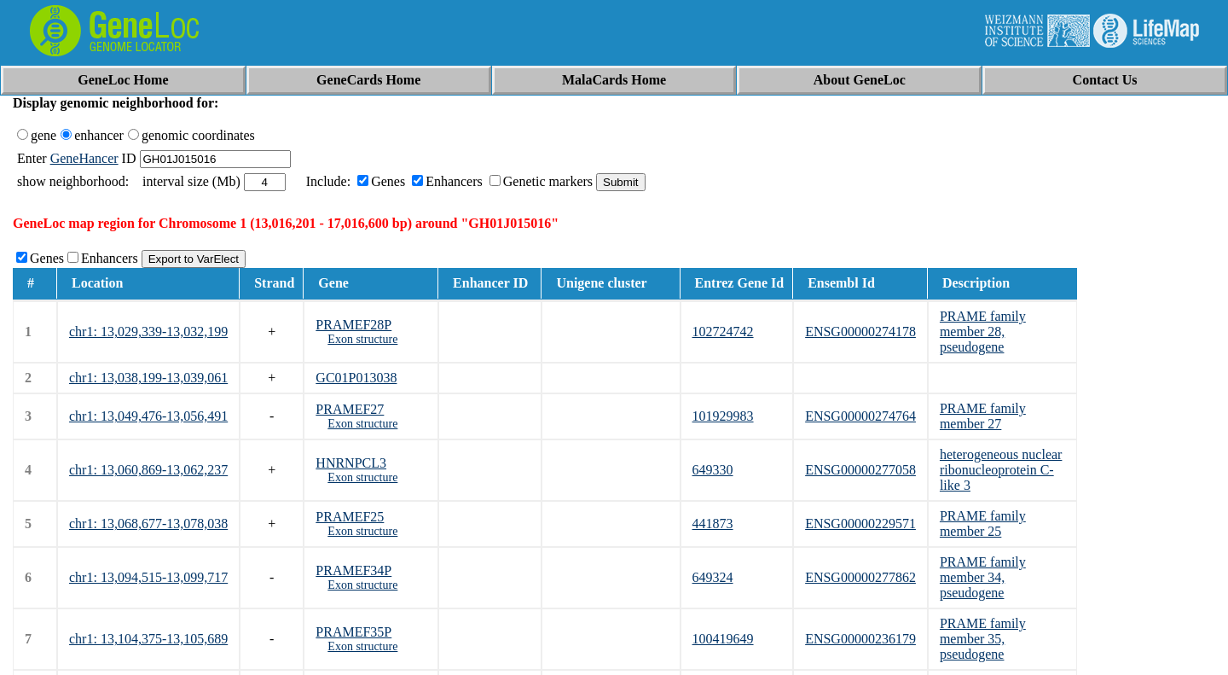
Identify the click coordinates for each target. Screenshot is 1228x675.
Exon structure (362, 339)
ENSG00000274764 (860, 416)
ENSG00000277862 (860, 577)
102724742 (723, 331)
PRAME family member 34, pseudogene (983, 577)
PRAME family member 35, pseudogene (983, 638)
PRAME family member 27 (983, 416)
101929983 (723, 416)
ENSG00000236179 (860, 638)
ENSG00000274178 (860, 331)
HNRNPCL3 (351, 463)
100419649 (723, 638)
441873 (712, 523)
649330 (712, 470)
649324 (712, 577)
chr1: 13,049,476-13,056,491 (148, 416)
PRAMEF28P (353, 324)
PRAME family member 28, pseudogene (983, 331)
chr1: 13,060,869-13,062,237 (148, 470)
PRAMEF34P (353, 570)
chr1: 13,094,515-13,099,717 (148, 577)
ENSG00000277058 (860, 470)
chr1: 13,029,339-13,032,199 (148, 331)
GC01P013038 (356, 377)
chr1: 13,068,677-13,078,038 (148, 523)
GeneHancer (84, 158)
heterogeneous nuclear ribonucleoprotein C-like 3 (1001, 469)
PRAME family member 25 (983, 523)
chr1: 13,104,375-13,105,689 (148, 638)
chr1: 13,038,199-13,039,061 (148, 377)
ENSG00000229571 (860, 523)
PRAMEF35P (353, 632)
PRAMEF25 (350, 516)
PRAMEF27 (350, 409)
